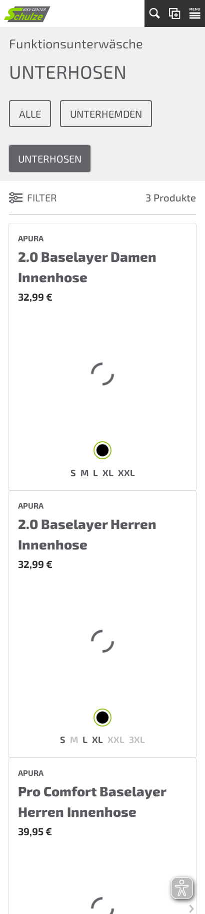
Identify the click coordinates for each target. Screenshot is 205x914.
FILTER (33, 197)
